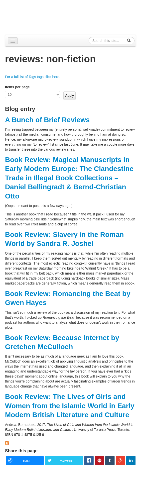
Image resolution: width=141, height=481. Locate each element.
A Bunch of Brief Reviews (47, 120)
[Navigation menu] (13, 40)
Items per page (17, 87)
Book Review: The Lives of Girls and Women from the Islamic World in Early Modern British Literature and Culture (70, 406)
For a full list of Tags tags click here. (32, 77)
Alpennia (30, 16)
